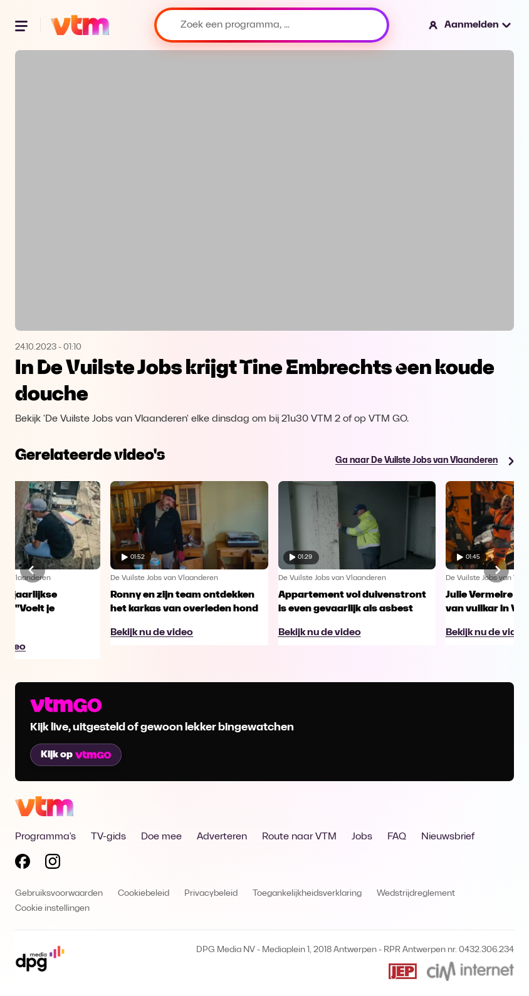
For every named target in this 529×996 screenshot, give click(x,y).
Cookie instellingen (52, 908)
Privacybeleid (211, 893)
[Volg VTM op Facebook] (22, 864)
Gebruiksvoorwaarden (59, 893)
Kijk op (76, 755)
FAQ (396, 837)
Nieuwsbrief (447, 837)
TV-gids (108, 837)
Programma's (45, 837)
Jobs (362, 837)
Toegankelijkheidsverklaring (307, 893)
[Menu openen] (22, 25)
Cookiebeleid (143, 893)
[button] (470, 25)
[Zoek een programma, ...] (272, 25)
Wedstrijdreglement (416, 893)
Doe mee (161, 837)
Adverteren (222, 837)
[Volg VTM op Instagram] (52, 864)
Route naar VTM (299, 837)
